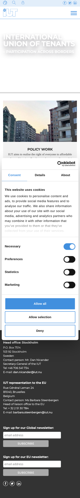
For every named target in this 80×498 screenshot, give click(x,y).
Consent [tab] (14, 175)
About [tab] (65, 175)
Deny (40, 330)
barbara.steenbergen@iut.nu (32, 412)
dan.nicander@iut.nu (27, 372)
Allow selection (40, 317)
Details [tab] (40, 175)
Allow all (40, 303)
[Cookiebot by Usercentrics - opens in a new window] (57, 163)
